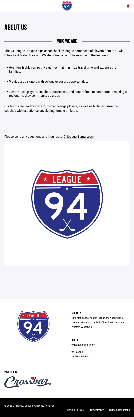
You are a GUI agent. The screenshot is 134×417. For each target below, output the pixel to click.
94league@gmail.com (79, 136)
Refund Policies (75, 409)
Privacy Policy (96, 409)
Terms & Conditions (119, 409)
